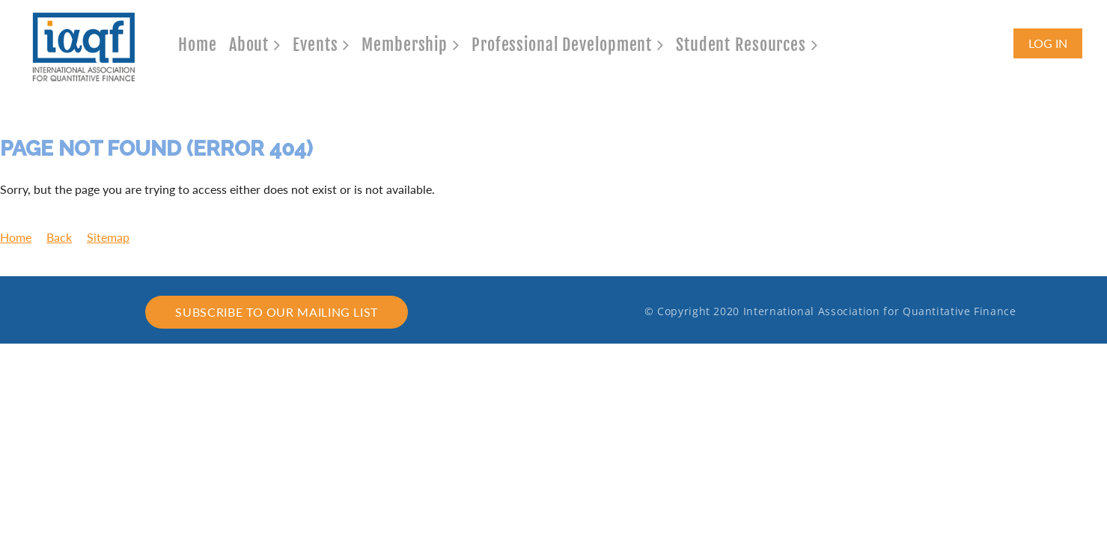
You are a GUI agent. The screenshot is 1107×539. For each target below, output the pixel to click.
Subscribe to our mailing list (276, 312)
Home (15, 237)
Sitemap (108, 237)
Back (59, 237)
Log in (1047, 43)
